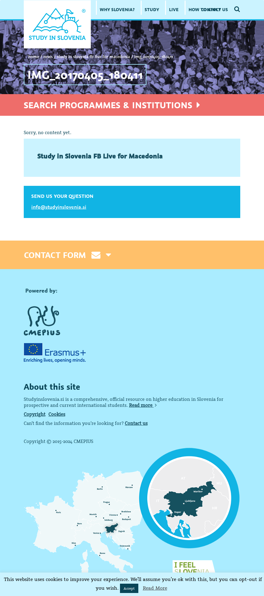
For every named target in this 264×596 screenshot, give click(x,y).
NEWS (48, 56)
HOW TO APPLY (205, 9)
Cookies (56, 414)
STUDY (152, 9)
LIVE (174, 9)
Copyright (34, 414)
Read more (143, 405)
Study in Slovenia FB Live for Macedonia (93, 56)
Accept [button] (129, 588)
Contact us (136, 423)
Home (33, 56)
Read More (155, 588)
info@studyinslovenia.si (58, 207)
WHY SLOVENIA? (117, 9)
